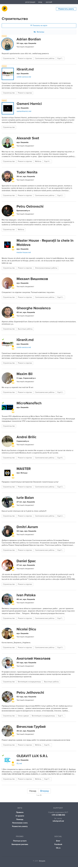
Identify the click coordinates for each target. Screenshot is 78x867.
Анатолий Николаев (33, 658)
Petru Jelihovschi (30, 692)
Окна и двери (23, 716)
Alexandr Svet (28, 138)
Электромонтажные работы (46, 268)
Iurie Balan (25, 497)
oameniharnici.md (24, 111)
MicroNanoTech (29, 403)
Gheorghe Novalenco (34, 308)
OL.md (19, 763)
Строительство (9, 58)
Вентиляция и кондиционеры (29, 682)
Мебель (38, 161)
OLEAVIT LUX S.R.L (32, 756)
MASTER (24, 469)
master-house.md (24, 252)
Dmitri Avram (27, 527)
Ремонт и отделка (25, 58)
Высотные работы (25, 329)
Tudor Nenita (27, 172)
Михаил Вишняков (32, 279)
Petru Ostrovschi (30, 206)
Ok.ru (58, 848)
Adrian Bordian (29, 39)
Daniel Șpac (26, 561)
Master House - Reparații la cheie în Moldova (45, 242)
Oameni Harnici (29, 104)
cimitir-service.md (24, 77)
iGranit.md (25, 69)
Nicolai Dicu (26, 629)
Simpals (42, 861)
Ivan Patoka (26, 595)
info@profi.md (58, 821)
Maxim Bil (24, 374)
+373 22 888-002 (58, 815)
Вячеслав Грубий (31, 726)
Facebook (58, 844)
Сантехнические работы (44, 58)
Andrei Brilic (26, 437)
